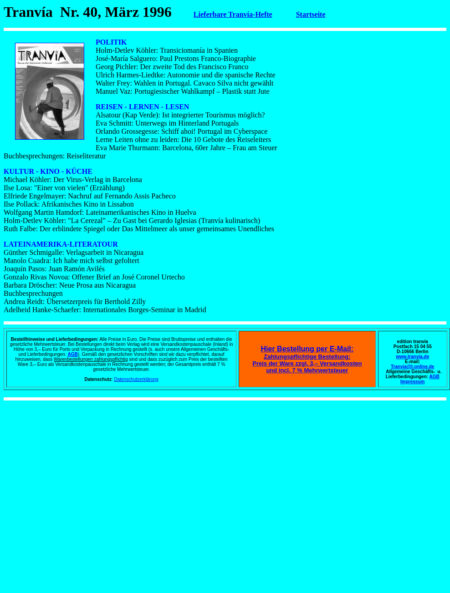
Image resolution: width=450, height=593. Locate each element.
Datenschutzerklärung (136, 379)
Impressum (412, 381)
